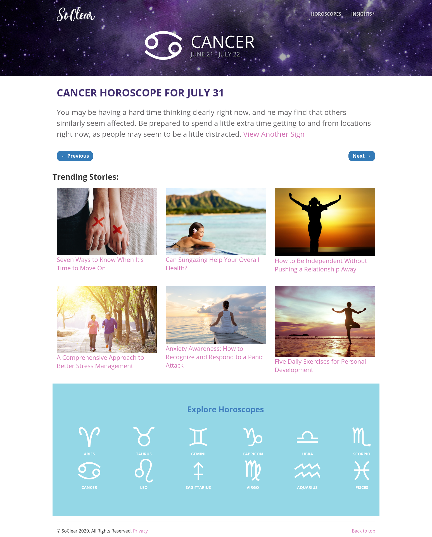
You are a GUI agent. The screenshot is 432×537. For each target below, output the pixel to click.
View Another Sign (274, 134)
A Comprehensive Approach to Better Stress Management (100, 361)
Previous (75, 155)
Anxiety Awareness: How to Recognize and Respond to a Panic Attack (215, 356)
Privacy (140, 531)
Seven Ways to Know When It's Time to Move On (100, 263)
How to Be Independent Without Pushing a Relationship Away (321, 264)
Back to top (363, 531)
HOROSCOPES (326, 14)
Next (362, 155)
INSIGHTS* (362, 14)
